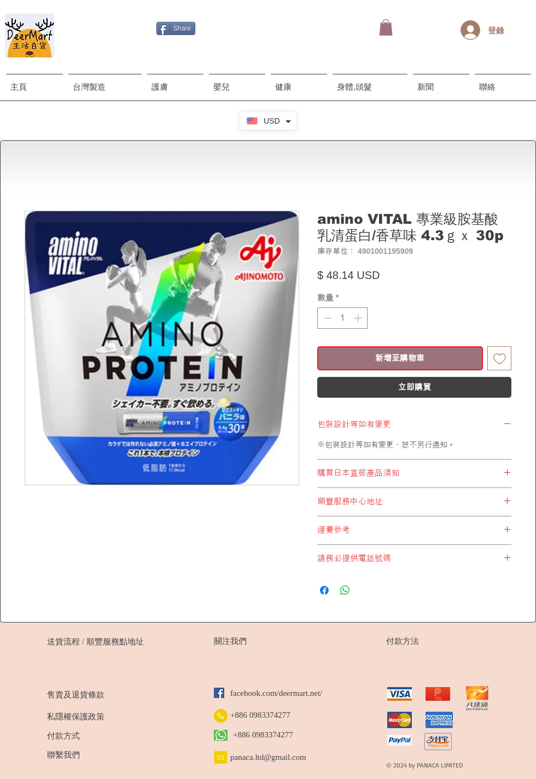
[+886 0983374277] (261, 715)
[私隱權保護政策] (95, 716)
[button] (386, 27)
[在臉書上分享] (324, 590)
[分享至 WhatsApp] (345, 590)
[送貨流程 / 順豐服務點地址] (95, 641)
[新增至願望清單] (499, 358)
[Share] (175, 28)
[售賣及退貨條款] (95, 694)
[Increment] (359, 318)
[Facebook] (219, 693)
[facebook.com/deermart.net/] (283, 693)
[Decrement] (326, 318)
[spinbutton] (343, 318)
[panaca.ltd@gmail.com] (272, 757)
